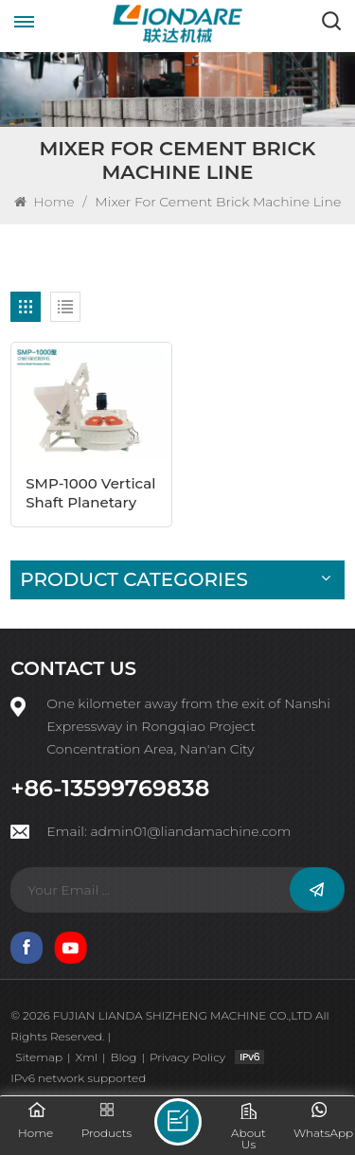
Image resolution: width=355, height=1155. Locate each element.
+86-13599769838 (109, 788)
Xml (87, 1057)
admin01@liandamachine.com (190, 831)
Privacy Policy (187, 1057)
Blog (124, 1057)
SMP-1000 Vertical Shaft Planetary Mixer (90, 493)
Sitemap (38, 1057)
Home (44, 201)
